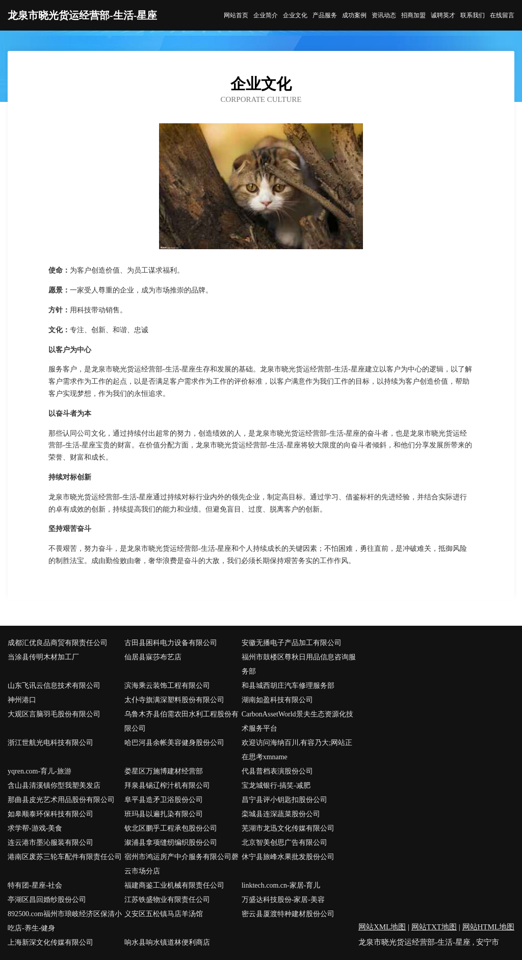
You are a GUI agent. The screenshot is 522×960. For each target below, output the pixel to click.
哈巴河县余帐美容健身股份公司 (174, 742)
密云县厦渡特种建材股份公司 (288, 914)
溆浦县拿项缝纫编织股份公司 (170, 842)
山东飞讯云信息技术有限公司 (54, 685)
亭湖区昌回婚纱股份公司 (47, 899)
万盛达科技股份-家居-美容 (283, 899)
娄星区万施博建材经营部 (163, 771)
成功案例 (354, 15)
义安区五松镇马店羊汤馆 (163, 914)
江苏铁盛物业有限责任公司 (167, 899)
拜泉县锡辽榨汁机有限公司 (167, 785)
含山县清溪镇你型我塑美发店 (54, 785)
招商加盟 (413, 15)
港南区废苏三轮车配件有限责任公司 (65, 857)
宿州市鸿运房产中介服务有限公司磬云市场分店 (181, 864)
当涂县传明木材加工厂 (43, 657)
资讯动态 (384, 15)
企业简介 (265, 15)
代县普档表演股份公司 (277, 771)
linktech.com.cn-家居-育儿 (281, 885)
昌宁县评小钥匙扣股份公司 (284, 800)
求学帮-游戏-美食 (35, 828)
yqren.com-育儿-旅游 (39, 771)
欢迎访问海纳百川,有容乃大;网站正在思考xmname (297, 750)
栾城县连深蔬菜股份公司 (281, 814)
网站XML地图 (382, 927)
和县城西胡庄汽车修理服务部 (288, 685)
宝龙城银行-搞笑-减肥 (276, 785)
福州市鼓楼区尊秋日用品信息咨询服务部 (299, 664)
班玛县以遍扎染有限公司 (163, 814)
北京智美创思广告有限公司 (284, 842)
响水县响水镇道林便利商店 (167, 942)
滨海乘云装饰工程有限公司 (167, 685)
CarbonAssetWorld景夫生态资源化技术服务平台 (297, 721)
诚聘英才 (443, 15)
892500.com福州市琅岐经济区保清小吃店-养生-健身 (65, 921)
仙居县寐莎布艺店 (152, 657)
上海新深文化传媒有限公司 (50, 942)
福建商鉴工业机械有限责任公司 (174, 885)
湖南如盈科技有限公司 (277, 700)
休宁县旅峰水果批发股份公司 (288, 857)
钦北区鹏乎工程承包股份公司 (170, 828)
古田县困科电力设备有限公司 (170, 643)
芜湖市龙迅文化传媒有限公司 (288, 828)
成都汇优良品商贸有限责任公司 (58, 643)
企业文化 (295, 15)
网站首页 (236, 15)
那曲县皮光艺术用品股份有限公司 (61, 800)
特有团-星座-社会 (35, 885)
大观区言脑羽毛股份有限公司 (54, 714)
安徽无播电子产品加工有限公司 (292, 643)
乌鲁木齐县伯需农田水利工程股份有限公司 (181, 721)
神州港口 (22, 700)
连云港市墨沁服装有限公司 (50, 842)
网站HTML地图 (488, 927)
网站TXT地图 (434, 927)
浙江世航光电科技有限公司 (50, 742)
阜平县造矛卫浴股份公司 (163, 800)
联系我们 (472, 15)
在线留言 (502, 15)
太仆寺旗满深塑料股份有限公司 (174, 700)
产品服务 (324, 15)
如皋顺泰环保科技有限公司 (50, 814)
